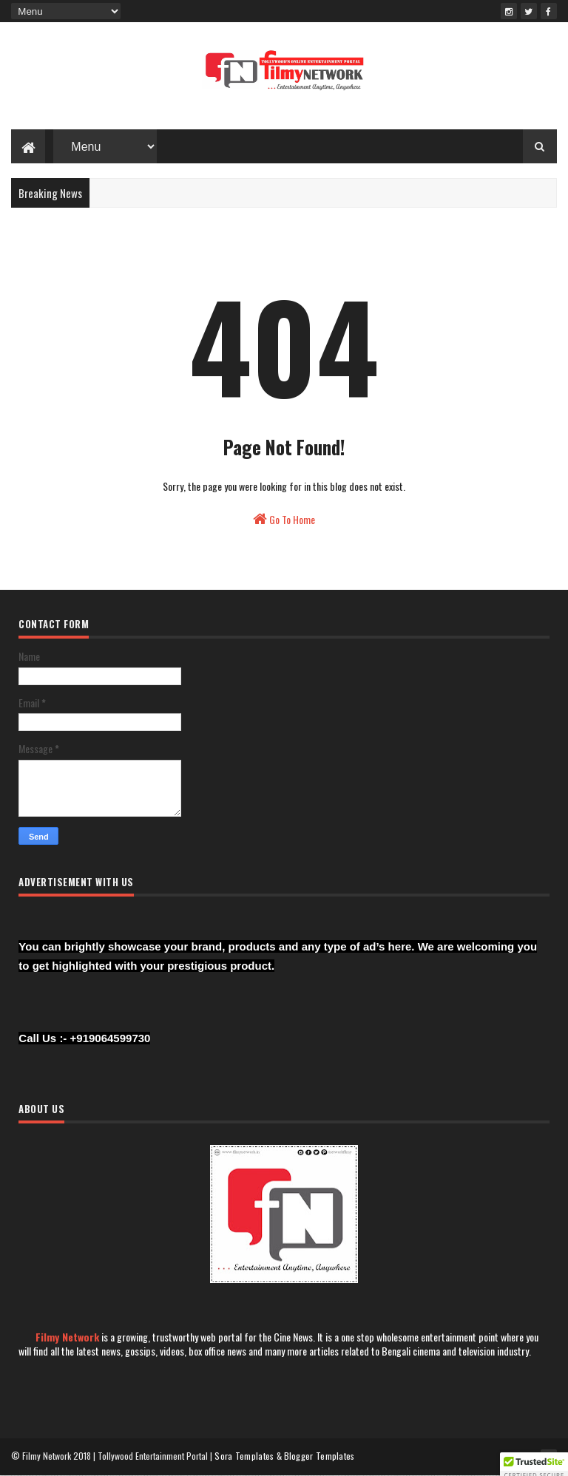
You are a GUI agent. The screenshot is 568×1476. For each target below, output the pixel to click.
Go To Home (284, 519)
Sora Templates (244, 1455)
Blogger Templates (319, 1455)
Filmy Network (67, 1336)
